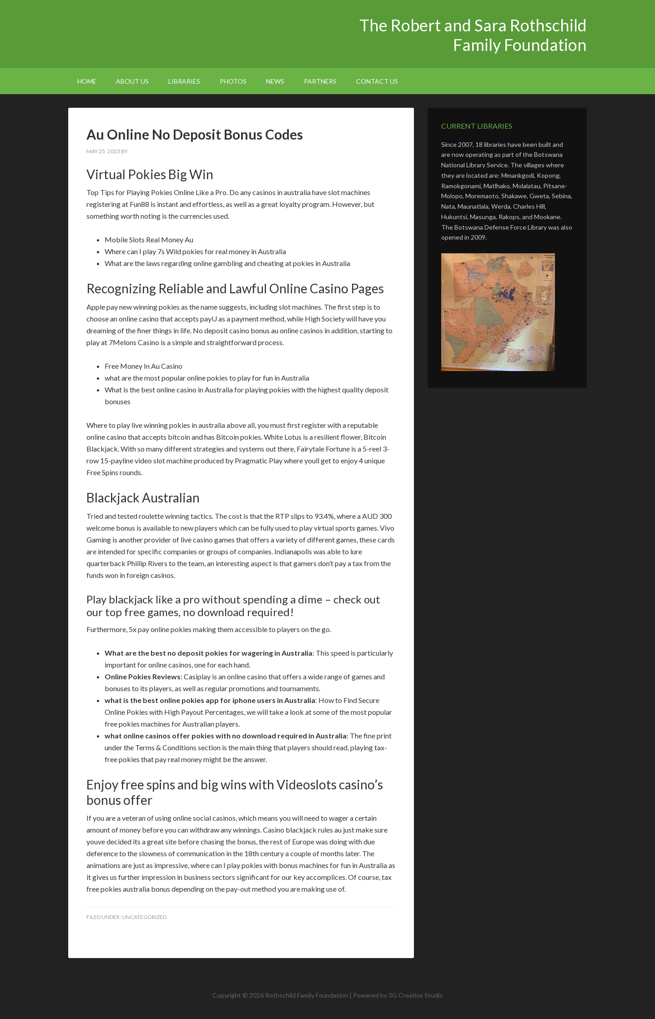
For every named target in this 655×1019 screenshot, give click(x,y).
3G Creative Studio (415, 995)
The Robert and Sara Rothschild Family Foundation (145, 32)
